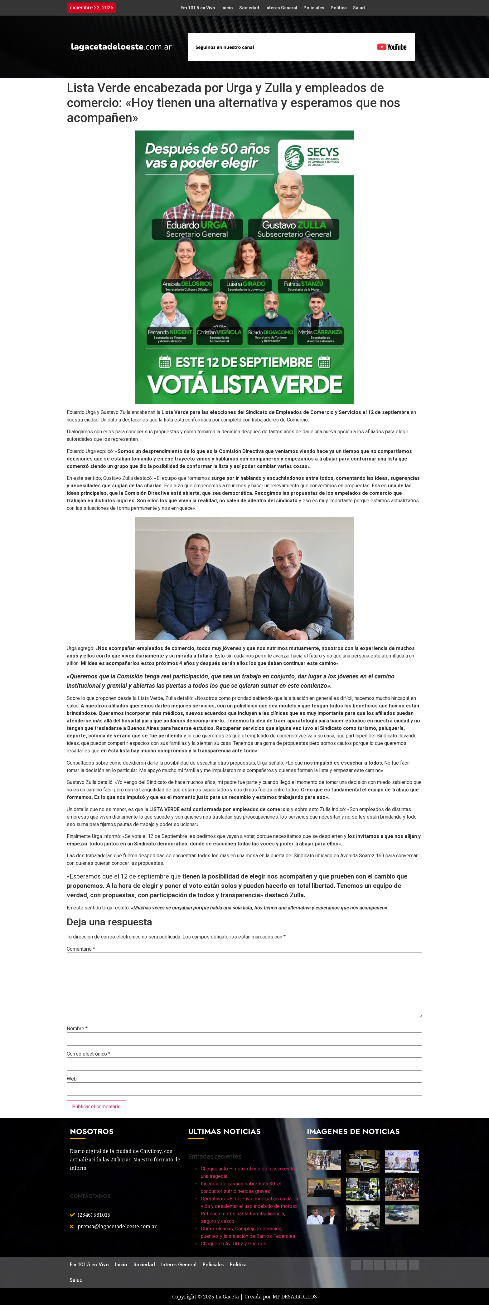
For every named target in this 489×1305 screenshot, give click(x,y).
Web (72, 1078)
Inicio (227, 7)
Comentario (81, 949)
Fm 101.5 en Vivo (198, 7)
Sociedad (249, 7)
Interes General (281, 7)
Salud (359, 7)
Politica (339, 7)
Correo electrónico (88, 1053)
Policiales (313, 7)
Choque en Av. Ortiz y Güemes (233, 1244)
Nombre (77, 1028)
